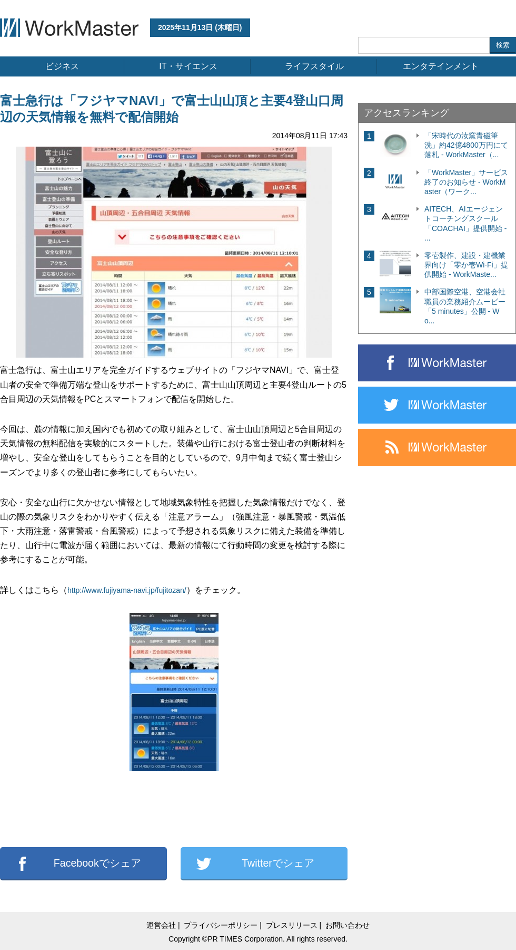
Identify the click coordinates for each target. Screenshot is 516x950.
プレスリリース (291, 925)
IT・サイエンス (188, 66)
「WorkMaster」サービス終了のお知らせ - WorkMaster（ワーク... (466, 182)
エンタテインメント (441, 66)
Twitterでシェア (278, 863)
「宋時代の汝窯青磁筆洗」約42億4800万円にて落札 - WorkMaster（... (466, 145)
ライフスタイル (314, 66)
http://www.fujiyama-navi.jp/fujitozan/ (126, 590)
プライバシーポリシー (220, 925)
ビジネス (62, 66)
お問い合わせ (347, 925)
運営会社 (161, 925)
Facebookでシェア (97, 863)
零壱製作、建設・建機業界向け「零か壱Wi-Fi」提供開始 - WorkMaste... (466, 265)
